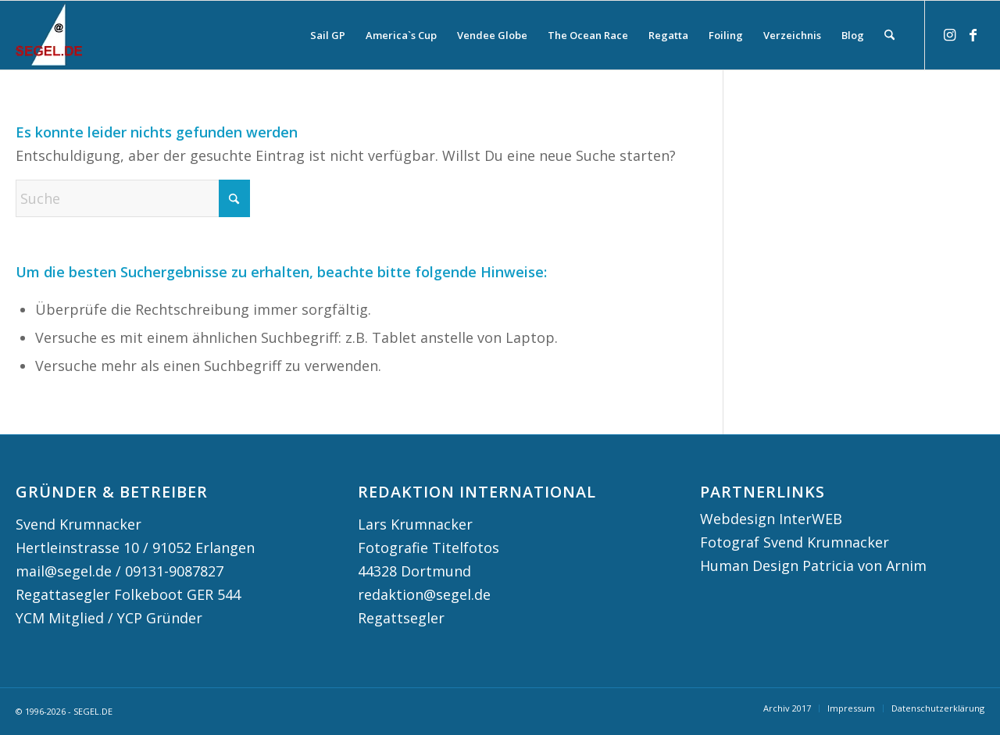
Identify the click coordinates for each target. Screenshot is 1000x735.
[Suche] (889, 35)
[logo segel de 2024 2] (49, 35)
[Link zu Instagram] (949, 34)
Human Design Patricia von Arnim (813, 565)
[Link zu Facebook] (972, 34)
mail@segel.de (64, 571)
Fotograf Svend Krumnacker (794, 542)
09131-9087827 (174, 571)
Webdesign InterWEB (771, 518)
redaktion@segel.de (424, 594)
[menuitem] (327, 35)
